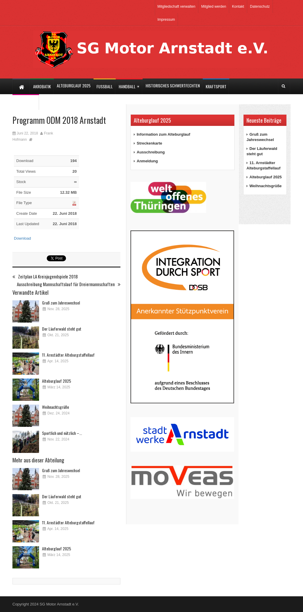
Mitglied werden (213, 6)
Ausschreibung (151, 152)
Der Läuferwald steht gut (61, 329)
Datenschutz (260, 6)
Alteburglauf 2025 (56, 381)
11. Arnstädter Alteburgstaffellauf (68, 355)
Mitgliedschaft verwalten (176, 6)
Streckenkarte (149, 143)
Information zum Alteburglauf (163, 134)
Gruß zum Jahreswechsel (61, 302)
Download (22, 238)
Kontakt (238, 6)
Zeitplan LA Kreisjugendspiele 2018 (45, 276)
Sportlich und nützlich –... (62, 433)
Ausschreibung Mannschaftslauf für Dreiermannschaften (68, 284)
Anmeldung (147, 161)
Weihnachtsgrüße (55, 407)
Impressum (166, 19)
